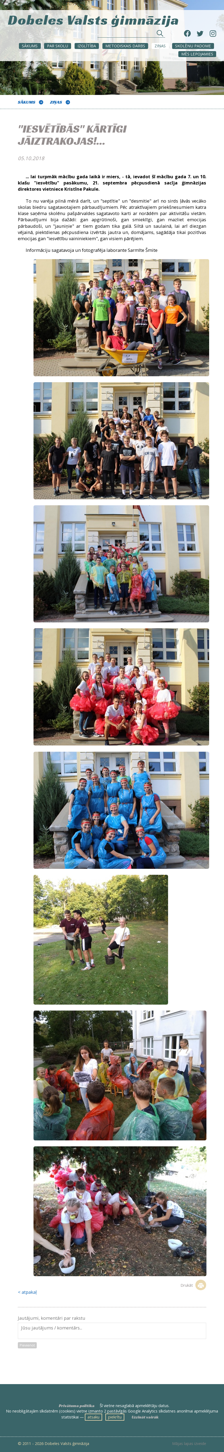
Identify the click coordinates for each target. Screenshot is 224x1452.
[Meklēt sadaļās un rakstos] (131, 35)
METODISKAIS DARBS (125, 45)
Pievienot (27, 1345)
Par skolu (57, 45)
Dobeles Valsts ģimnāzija (93, 19)
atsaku (93, 1417)
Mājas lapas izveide (189, 1443)
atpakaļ (29, 1292)
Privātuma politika (77, 1405)
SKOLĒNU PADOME (193, 45)
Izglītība (87, 45)
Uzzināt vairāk (145, 1417)
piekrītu (115, 1417)
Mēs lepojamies (197, 54)
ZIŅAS (160, 45)
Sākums (30, 45)
